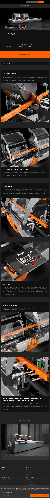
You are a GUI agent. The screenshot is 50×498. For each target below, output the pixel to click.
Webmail (27, 469)
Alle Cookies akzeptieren (44, 495)
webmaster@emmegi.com (30, 472)
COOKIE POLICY (28, 483)
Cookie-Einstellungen (6, 495)
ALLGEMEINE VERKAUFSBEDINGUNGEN (32, 484)
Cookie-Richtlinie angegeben (23, 488)
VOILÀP (3, 469)
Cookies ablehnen (34, 495)
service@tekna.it (29, 474)
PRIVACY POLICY (29, 479)
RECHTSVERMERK (29, 481)
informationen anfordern (25, 54)
